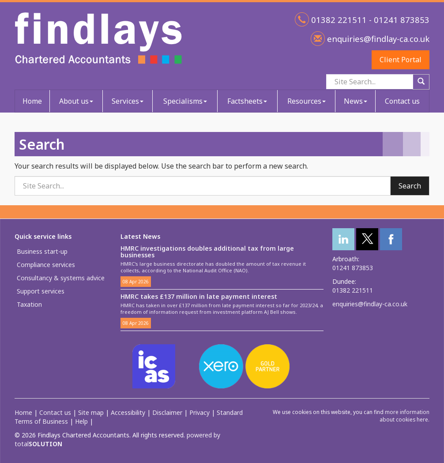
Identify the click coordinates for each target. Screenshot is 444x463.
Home (32, 101)
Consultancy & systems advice (61, 278)
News (355, 101)
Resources (306, 101)
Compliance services (46, 264)
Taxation (29, 304)
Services (127, 101)
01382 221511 (352, 290)
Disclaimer (167, 412)
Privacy (199, 412)
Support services (40, 291)
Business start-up (42, 251)
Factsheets (247, 101)
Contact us (402, 101)
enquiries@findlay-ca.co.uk (377, 38)
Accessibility (128, 412)
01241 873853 (352, 267)
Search (410, 186)
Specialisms (185, 101)
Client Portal (400, 59)
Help (81, 421)
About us (76, 101)
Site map (91, 412)
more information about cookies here (404, 415)
